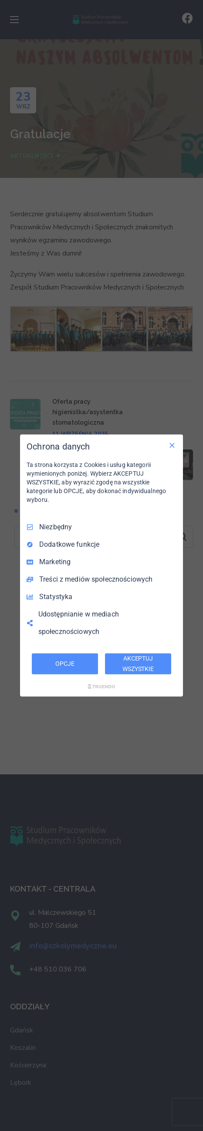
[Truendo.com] (101, 686)
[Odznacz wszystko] (172, 445)
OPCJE (64, 663)
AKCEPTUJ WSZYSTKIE (138, 663)
